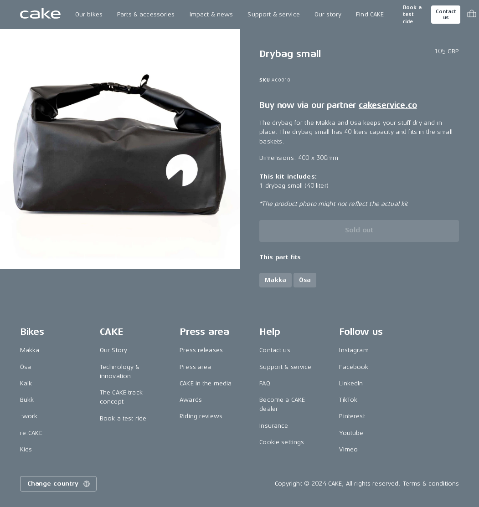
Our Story (113, 350)
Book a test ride (412, 15)
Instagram (353, 350)
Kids (26, 449)
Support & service (273, 14)
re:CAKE (31, 433)
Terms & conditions (431, 483)
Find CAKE (370, 14)
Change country (59, 483)
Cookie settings (281, 442)
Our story (327, 14)
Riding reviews (201, 416)
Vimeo (348, 449)
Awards (191, 399)
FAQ (264, 383)
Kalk (26, 383)
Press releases (201, 350)
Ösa (25, 367)
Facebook (353, 367)
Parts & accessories (146, 14)
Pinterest (352, 416)
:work (29, 416)
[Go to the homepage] (40, 14)
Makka (30, 350)
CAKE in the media (206, 383)
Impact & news (211, 14)
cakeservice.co (388, 105)
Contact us (446, 14)
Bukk (27, 399)
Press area (195, 367)
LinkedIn (351, 383)
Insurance (273, 425)
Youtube (351, 433)
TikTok (348, 399)
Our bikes (89, 14)
